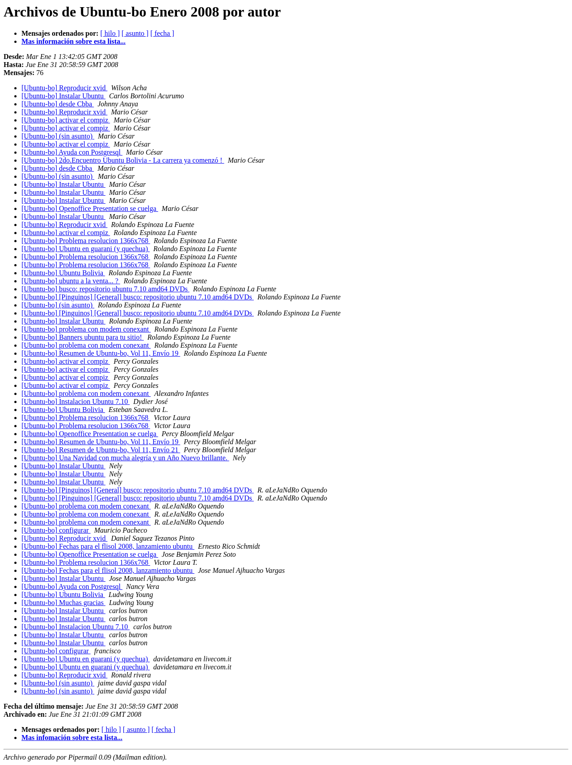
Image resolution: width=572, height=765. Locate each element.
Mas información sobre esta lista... (73, 41)
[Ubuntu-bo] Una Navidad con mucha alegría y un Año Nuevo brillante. (125, 458)
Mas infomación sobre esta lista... (71, 737)
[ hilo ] (110, 33)
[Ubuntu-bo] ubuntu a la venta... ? (70, 281)
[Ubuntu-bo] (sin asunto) (57, 136)
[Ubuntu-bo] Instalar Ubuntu (63, 96)
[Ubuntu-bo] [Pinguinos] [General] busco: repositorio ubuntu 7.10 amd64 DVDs (137, 297)
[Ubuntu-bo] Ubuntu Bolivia (63, 273)
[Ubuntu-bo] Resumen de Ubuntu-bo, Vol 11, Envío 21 (100, 450)
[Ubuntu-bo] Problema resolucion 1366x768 (85, 240)
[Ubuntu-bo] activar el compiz (65, 120)
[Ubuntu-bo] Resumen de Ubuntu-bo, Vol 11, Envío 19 (100, 353)
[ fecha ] (162, 33)
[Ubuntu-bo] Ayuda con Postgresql (71, 152)
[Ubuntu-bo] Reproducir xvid (64, 88)
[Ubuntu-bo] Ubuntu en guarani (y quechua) (85, 248)
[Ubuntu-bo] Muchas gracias (63, 602)
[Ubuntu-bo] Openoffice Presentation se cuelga (89, 208)
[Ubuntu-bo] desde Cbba (57, 104)
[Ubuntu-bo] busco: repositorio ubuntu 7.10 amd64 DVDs (105, 289)
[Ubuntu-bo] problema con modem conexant (86, 329)
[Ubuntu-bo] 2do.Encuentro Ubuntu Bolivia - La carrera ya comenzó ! (122, 160)
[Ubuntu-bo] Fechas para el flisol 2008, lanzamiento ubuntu (107, 546)
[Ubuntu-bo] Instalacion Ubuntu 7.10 (75, 401)
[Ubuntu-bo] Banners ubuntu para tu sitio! (82, 337)
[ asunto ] (135, 33)
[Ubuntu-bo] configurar (56, 530)
